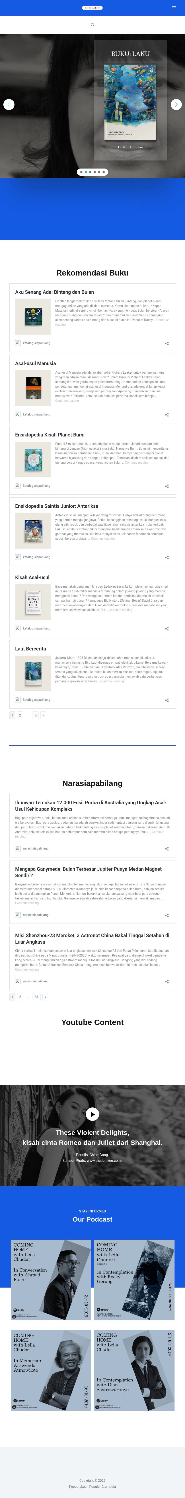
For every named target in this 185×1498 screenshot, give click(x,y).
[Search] (92, 25)
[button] (8, 104)
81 (37, 997)
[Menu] (174, 8)
